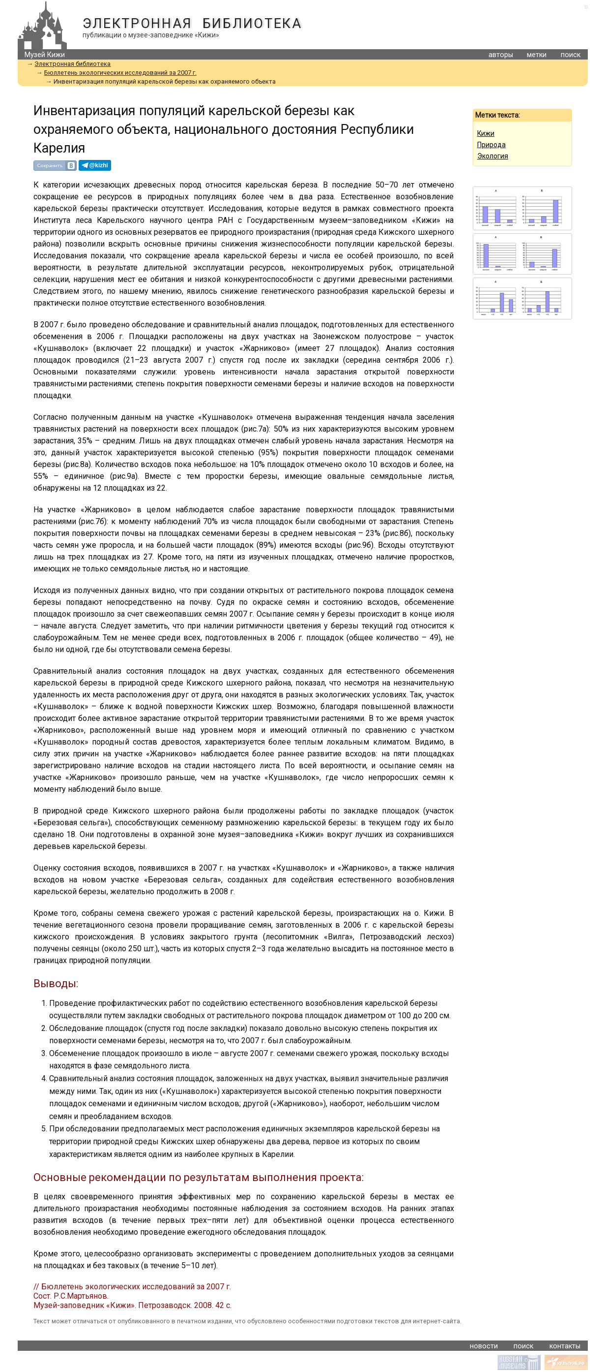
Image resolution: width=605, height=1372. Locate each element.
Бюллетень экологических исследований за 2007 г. (120, 72)
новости (484, 1346)
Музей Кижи (45, 55)
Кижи (485, 133)
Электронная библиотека (192, 23)
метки (537, 55)
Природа (491, 145)
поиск (570, 55)
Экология (492, 156)
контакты (564, 1346)
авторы (501, 55)
